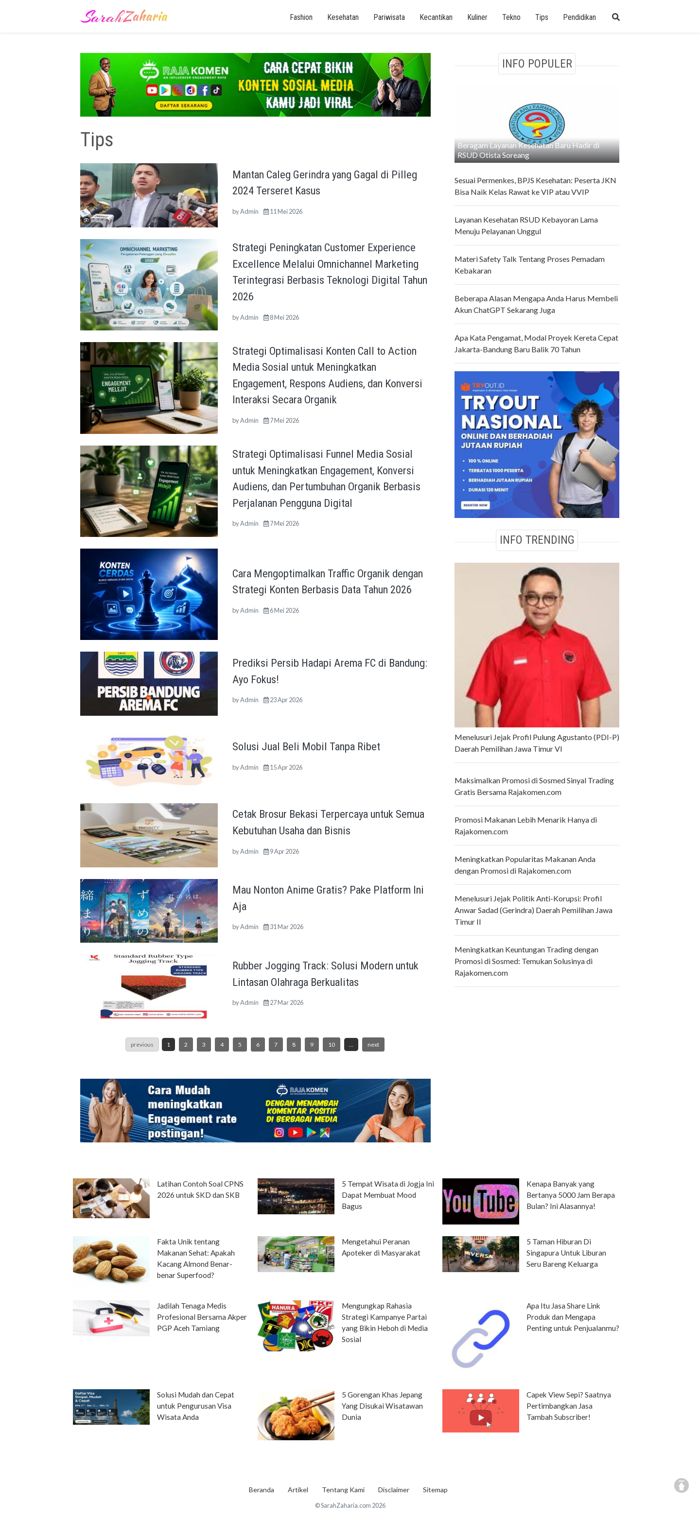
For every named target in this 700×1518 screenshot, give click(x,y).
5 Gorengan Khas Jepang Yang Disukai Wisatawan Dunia (382, 1405)
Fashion (301, 17)
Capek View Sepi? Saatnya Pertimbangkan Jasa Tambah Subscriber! (568, 1405)
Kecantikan (436, 17)
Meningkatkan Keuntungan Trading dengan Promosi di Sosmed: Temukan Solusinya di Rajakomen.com (526, 961)
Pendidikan (579, 17)
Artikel (298, 1489)
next (373, 1044)
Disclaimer (393, 1489)
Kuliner (477, 17)
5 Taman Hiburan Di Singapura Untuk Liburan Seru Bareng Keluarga (566, 1252)
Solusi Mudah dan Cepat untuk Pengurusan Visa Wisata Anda (195, 1405)
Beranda (261, 1489)
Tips (541, 17)
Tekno (511, 17)
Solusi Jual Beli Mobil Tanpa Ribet (306, 746)
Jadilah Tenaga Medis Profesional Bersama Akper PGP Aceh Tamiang (202, 1316)
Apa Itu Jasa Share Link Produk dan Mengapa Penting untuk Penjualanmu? (572, 1316)
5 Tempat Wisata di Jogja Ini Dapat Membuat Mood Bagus (388, 1194)
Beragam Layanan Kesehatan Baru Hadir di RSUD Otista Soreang (528, 149)
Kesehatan (343, 17)
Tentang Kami (343, 1489)
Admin (249, 211)
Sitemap (435, 1489)
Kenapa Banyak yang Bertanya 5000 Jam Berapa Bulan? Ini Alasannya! (570, 1194)
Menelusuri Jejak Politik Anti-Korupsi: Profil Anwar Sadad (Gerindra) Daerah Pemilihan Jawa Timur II (533, 910)
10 (331, 1044)
